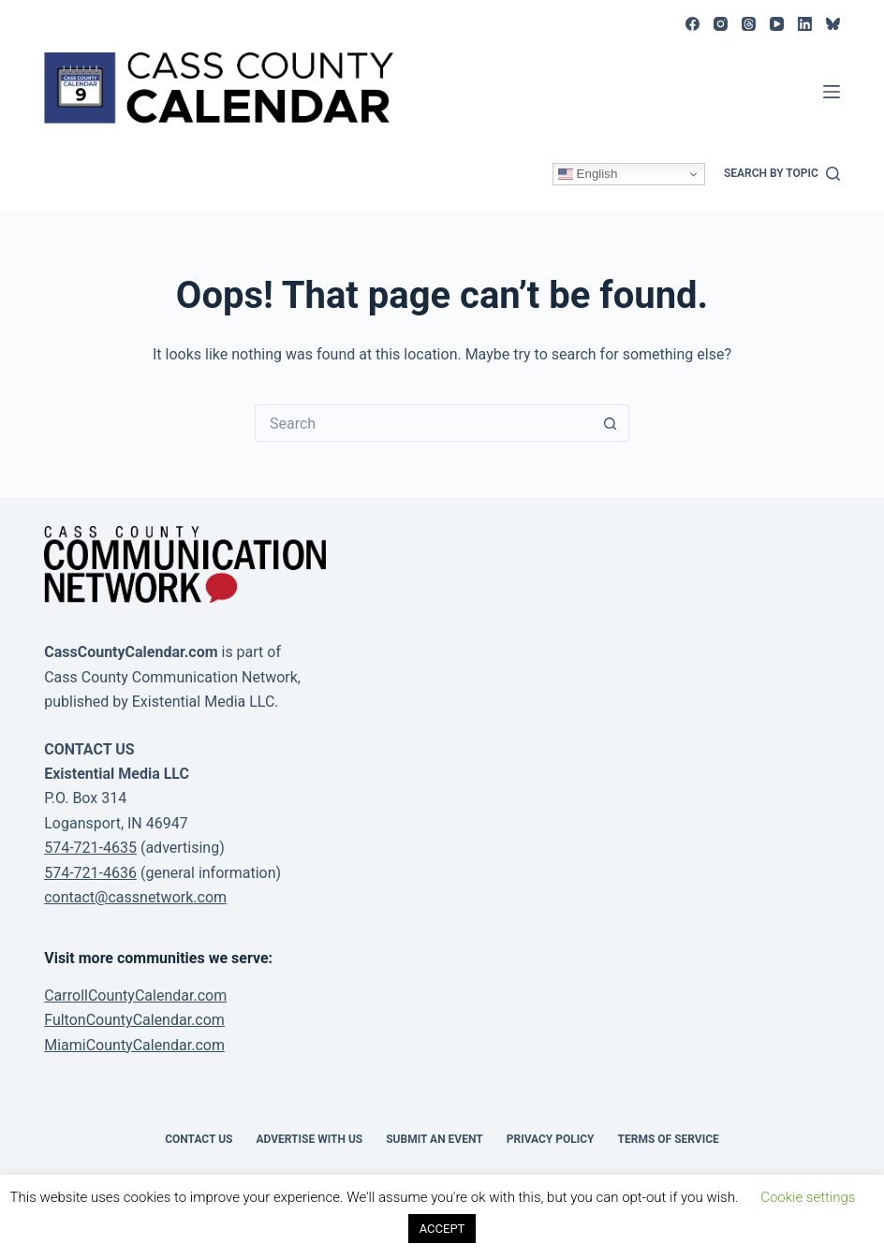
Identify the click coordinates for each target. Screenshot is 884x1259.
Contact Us (198, 1139)
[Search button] (610, 423)
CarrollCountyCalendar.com (135, 995)
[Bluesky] (833, 24)
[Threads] (749, 24)
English (587, 174)
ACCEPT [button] (442, 1229)
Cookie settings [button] (807, 1197)
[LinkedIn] (805, 24)
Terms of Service (668, 1139)
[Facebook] (692, 24)
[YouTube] (777, 24)
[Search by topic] (782, 174)
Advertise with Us (309, 1139)
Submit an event (434, 1139)
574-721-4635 (90, 847)
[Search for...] (423, 423)
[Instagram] (721, 24)
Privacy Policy (551, 1139)
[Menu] (831, 91)
